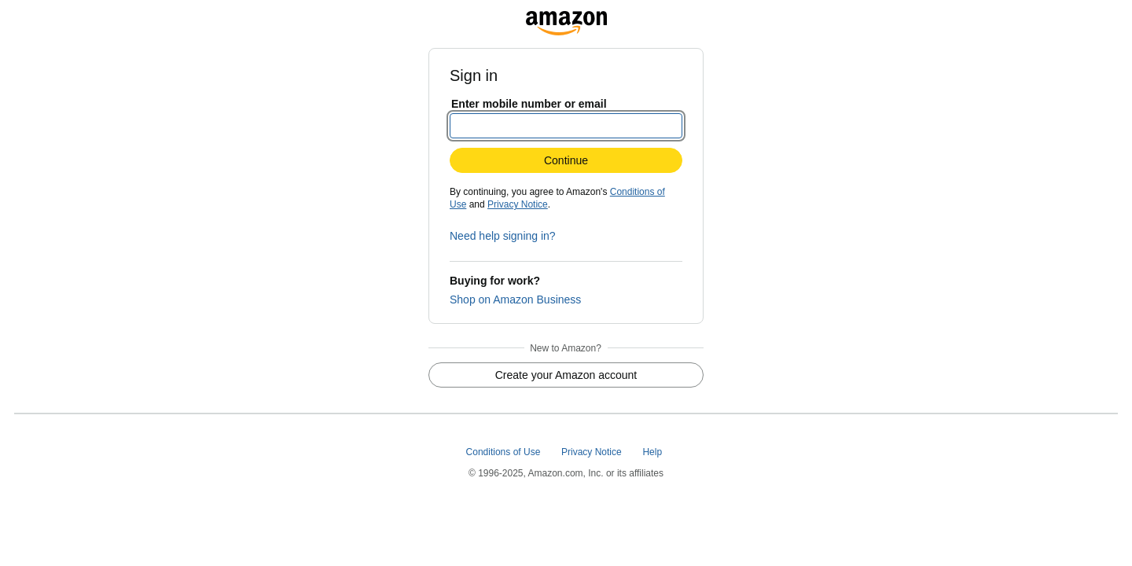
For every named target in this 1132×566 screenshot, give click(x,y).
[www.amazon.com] (566, 19)
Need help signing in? (503, 236)
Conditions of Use (504, 452)
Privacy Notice (517, 204)
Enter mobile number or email (529, 103)
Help (653, 452)
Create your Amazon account (566, 375)
